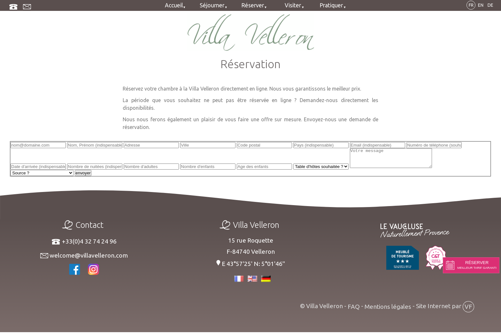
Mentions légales (388, 310)
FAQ (354, 310)
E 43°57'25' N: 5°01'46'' (250, 267)
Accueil (174, 5)
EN (480, 5)
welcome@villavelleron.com (84, 259)
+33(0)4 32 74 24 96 (84, 245)
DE (490, 5)
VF (468, 310)
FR (471, 5)
